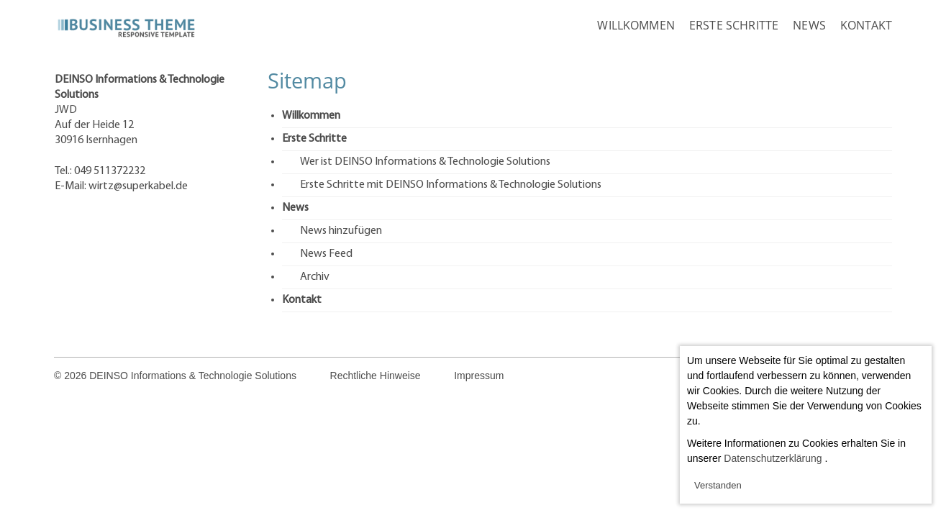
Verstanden (718, 485)
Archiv (314, 277)
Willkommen (636, 25)
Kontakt (866, 25)
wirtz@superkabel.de (138, 186)
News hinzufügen (341, 231)
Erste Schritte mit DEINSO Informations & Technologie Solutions (450, 185)
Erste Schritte (733, 25)
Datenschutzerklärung (773, 458)
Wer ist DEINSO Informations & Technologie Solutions (425, 162)
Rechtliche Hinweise (375, 375)
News (809, 25)
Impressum (479, 375)
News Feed (326, 254)
